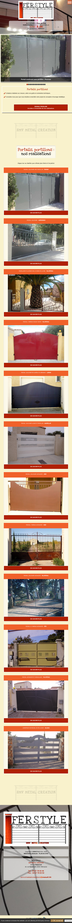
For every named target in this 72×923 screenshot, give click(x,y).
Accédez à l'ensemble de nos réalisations (41, 107)
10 (41, 84)
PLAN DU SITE (43, 853)
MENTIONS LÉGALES (31, 853)
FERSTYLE (36, 851)
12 (44, 84)
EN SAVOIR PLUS (36, 213)
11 (43, 84)
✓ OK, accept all (57, 920)
